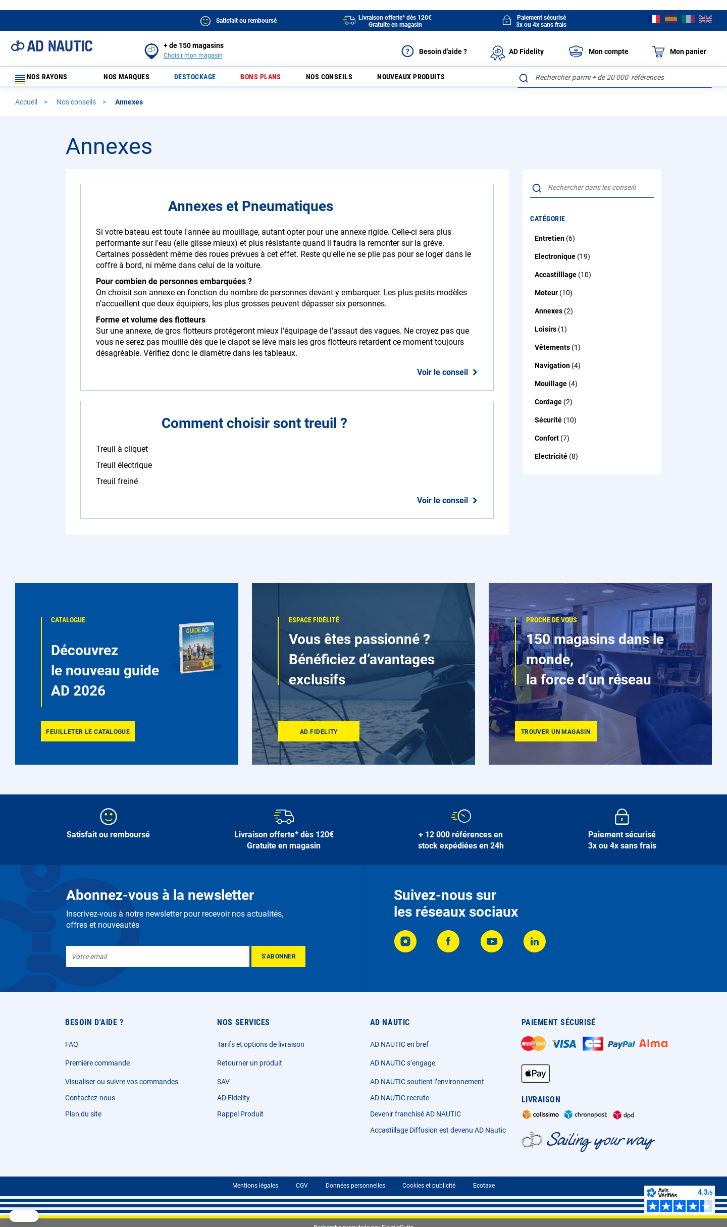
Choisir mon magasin (193, 55)
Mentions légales (255, 1185)
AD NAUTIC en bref (399, 1044)
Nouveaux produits (442, 79)
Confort (547, 443)
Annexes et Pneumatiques (250, 210)
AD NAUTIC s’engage (402, 1063)
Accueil (27, 106)
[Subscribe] (278, 956)
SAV (223, 1082)
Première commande (97, 1063)
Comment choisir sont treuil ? (254, 427)
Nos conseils (352, 79)
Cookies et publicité (428, 1185)
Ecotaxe (484, 1185)
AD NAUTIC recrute (399, 1098)
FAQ (71, 1044)
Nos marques (131, 79)
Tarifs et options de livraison (260, 1044)
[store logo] (51, 46)
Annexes (549, 315)
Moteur (547, 297)
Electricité (552, 461)
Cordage (549, 406)
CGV (302, 1185)
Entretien (550, 243)
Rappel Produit (240, 1114)
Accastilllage (556, 279)
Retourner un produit (249, 1063)
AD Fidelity (233, 1098)
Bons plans (277, 79)
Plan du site (83, 1114)
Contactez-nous (90, 1098)
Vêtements (553, 352)
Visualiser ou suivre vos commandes (121, 1082)
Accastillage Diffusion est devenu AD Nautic (438, 1130)
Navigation (553, 370)
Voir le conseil (442, 377)
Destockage (206, 79)
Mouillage (551, 388)
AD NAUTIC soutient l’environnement (427, 1082)
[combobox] (614, 77)
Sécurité (549, 424)
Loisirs (546, 334)
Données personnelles (355, 1185)
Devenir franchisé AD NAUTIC (415, 1114)
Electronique (556, 261)
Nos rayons (46, 79)
